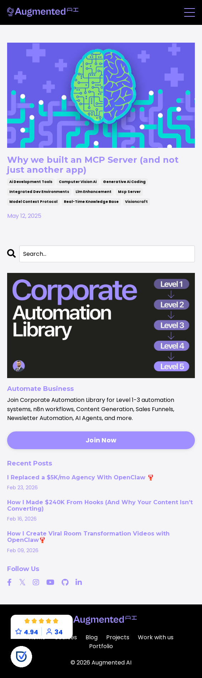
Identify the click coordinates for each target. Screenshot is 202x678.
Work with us (155, 637)
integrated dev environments (39, 191)
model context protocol (33, 201)
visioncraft (136, 201)
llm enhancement (94, 191)
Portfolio (101, 646)
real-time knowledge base (91, 201)
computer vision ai (78, 181)
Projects (117, 637)
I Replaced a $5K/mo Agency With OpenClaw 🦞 (80, 477)
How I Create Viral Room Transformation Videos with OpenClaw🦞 (88, 537)
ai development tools (30, 181)
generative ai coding (124, 181)
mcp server (129, 191)
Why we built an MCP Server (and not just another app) (92, 164)
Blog (92, 637)
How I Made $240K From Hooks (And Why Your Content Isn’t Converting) (100, 505)
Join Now (101, 440)
